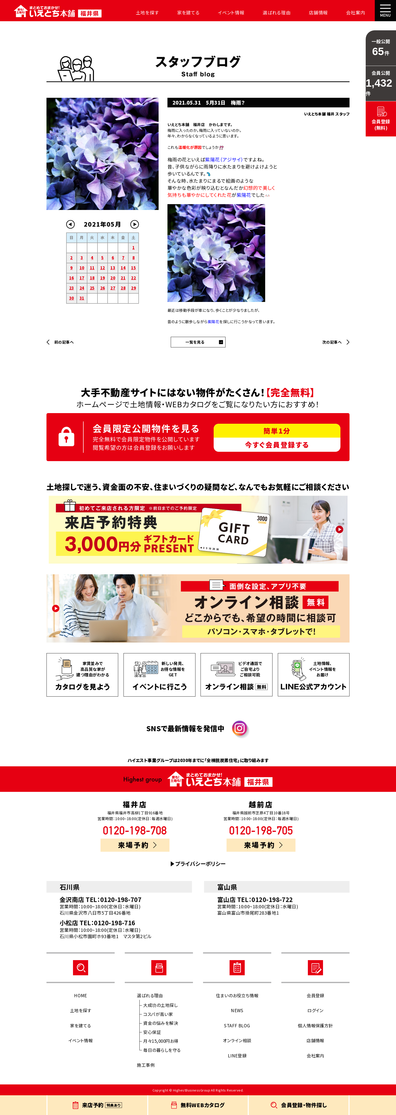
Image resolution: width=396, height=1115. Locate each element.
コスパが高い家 (158, 1014)
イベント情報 (229, 12)
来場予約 (137, 845)
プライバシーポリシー (200, 863)
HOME (80, 995)
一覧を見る (194, 342)
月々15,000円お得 (160, 1041)
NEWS (237, 1010)
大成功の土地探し (160, 1005)
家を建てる (187, 12)
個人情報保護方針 (315, 1025)
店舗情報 (317, 12)
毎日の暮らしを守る (162, 1050)
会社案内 (354, 12)
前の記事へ (64, 342)
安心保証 (152, 1032)
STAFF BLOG (237, 1025)
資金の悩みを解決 (160, 1023)
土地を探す (146, 12)
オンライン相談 (237, 1040)
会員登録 (315, 995)
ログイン (315, 1010)
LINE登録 (237, 1055)
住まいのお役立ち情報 (237, 995)
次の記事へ (332, 342)
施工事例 (146, 1065)
